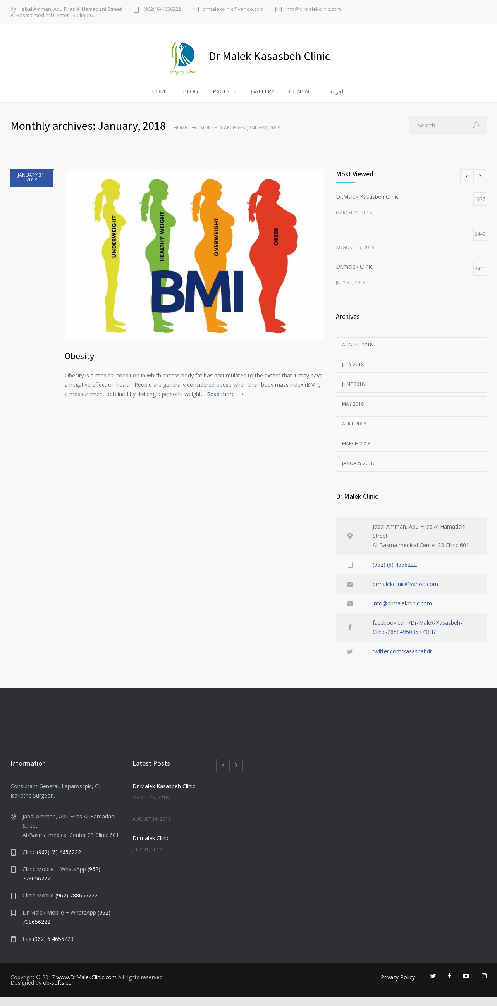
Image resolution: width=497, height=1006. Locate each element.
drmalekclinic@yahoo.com (233, 9)
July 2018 (353, 373)
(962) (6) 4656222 (162, 9)
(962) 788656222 (76, 904)
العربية (337, 98)
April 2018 (354, 432)
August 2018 (357, 353)
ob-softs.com (60, 991)
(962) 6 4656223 (53, 947)
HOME (160, 98)
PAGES (221, 98)
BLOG (190, 98)
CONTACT (302, 98)
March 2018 (356, 452)
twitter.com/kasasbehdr (402, 660)
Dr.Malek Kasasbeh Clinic (163, 795)
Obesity (79, 365)
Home (180, 136)
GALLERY (262, 98)
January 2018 (358, 472)
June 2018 (353, 393)
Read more (221, 403)
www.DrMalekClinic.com (86, 986)
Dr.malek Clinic (150, 847)
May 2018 (353, 413)
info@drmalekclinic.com (313, 9)
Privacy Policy (398, 986)
